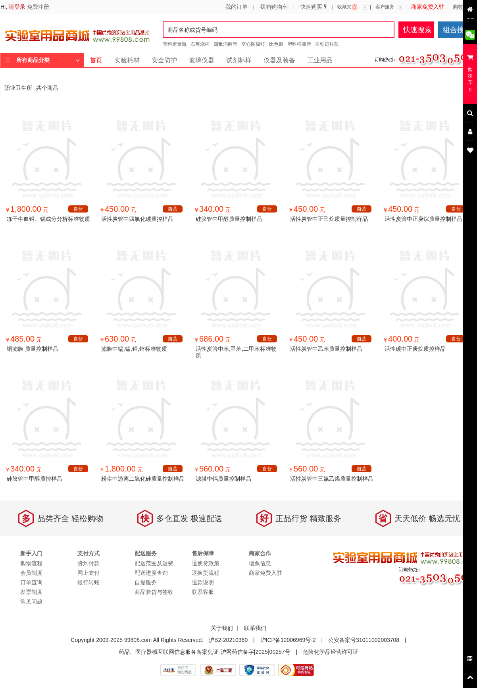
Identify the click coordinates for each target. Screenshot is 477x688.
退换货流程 (205, 573)
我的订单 (236, 7)
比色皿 (276, 44)
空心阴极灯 (253, 44)
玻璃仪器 (201, 60)
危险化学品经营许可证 (330, 652)
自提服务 (146, 582)
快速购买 (313, 7)
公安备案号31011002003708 (363, 640)
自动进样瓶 (327, 44)
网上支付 (88, 573)
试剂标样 (239, 60)
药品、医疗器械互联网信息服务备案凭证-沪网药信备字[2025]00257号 (204, 652)
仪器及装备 (279, 60)
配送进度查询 (151, 573)
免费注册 (38, 7)
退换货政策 (205, 563)
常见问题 (31, 601)
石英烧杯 (200, 44)
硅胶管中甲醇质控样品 (34, 478)
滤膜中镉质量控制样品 (223, 478)
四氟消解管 (225, 44)
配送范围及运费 (154, 563)
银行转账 (88, 582)
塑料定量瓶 (175, 44)
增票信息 (260, 563)
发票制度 (31, 592)
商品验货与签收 (154, 592)
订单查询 (31, 582)
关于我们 (222, 628)
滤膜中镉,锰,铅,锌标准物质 (134, 349)
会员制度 (31, 573)
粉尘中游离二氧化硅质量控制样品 (143, 478)
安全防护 (164, 60)
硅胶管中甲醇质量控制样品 (229, 219)
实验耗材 (127, 60)
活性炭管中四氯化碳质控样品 (137, 219)
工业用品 (320, 60)
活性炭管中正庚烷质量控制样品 (423, 219)
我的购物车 (274, 7)
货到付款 (88, 563)
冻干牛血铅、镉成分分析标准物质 (48, 219)
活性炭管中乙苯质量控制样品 (326, 349)
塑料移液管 (299, 44)
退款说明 (203, 582)
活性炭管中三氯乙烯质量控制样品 (331, 478)
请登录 (17, 7)
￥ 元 (26, 210)
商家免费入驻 (427, 7)
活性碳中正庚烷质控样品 (415, 349)
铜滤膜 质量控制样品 (32, 349)
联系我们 (255, 628)
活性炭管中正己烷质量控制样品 (329, 219)
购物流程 (463, 7)
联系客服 (203, 592)
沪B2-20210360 (228, 640)
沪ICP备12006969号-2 (288, 640)
